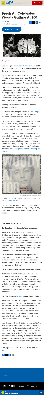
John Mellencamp (30, 149)
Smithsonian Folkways (11, 200)
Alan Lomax (20, 296)
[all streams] (41, 392)
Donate (38, 3)
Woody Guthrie (23, 66)
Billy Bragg (6, 151)
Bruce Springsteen (16, 149)
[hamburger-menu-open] (3, 3)
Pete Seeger (34, 112)
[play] (3, 393)
